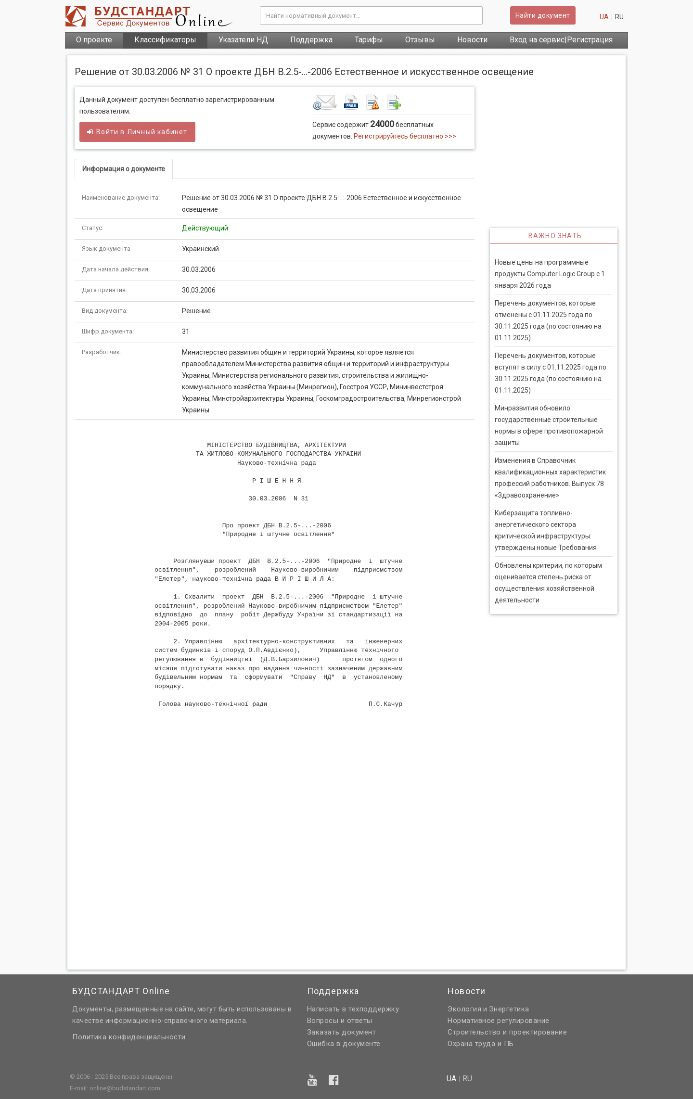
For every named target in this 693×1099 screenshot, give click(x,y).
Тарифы (369, 39)
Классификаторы (165, 39)
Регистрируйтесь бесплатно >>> (405, 136)
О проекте (94, 39)
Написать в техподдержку (353, 1009)
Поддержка (311, 39)
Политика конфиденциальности (129, 1037)
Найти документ (542, 15)
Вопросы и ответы (339, 1020)
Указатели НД (243, 39)
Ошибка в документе (344, 1043)
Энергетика (509, 1009)
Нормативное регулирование (499, 1020)
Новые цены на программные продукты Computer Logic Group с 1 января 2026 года (550, 273)
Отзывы (420, 39)
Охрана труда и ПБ (481, 1043)
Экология (464, 1009)
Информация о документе (123, 169)
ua (604, 17)
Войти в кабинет (137, 132)
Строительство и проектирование (507, 1032)
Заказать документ (341, 1032)
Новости (472, 39)
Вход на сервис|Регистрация (561, 39)
